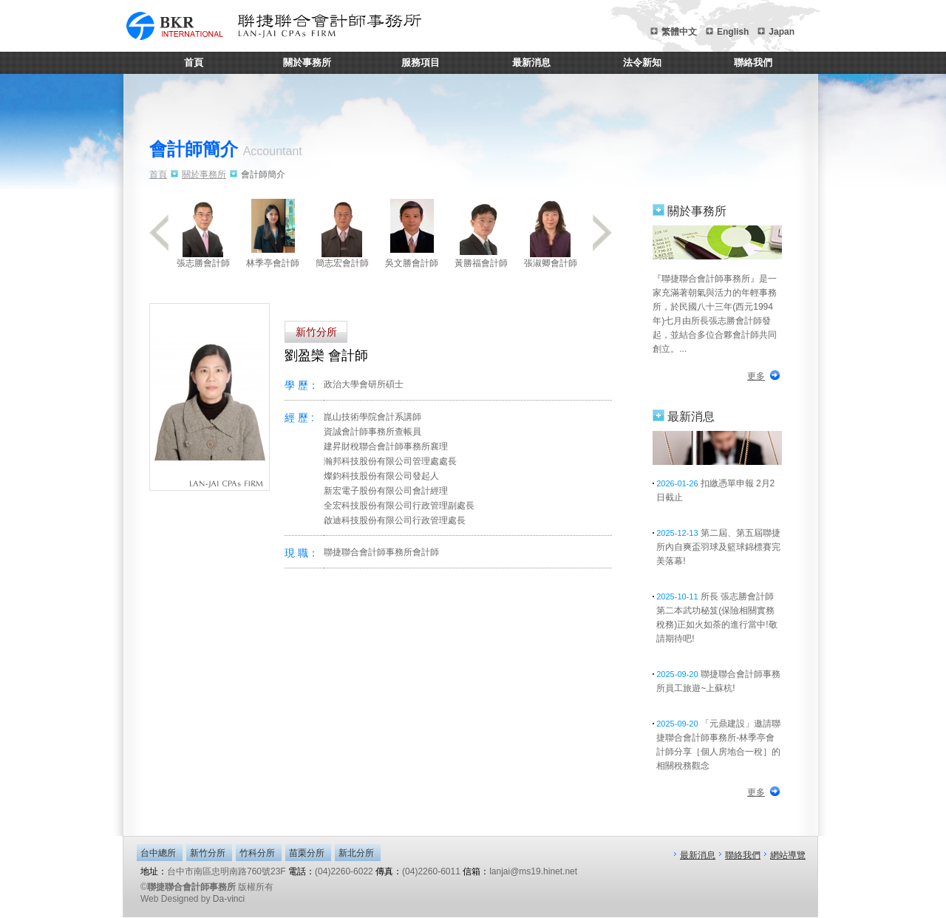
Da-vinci (229, 899)
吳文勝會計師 (411, 232)
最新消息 (531, 62)
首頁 (193, 62)
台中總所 (158, 853)
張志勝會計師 (203, 232)
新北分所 (356, 853)
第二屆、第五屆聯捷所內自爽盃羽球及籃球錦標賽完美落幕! (718, 547)
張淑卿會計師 (550, 232)
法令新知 (642, 62)
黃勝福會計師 (481, 232)
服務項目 (420, 62)
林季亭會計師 (272, 232)
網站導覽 (788, 855)
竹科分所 (257, 853)
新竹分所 (207, 853)
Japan (781, 32)
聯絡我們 (753, 62)
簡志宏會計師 (342, 232)
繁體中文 (679, 32)
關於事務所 (307, 62)
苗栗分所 (306, 853)
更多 (756, 376)
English (733, 32)
